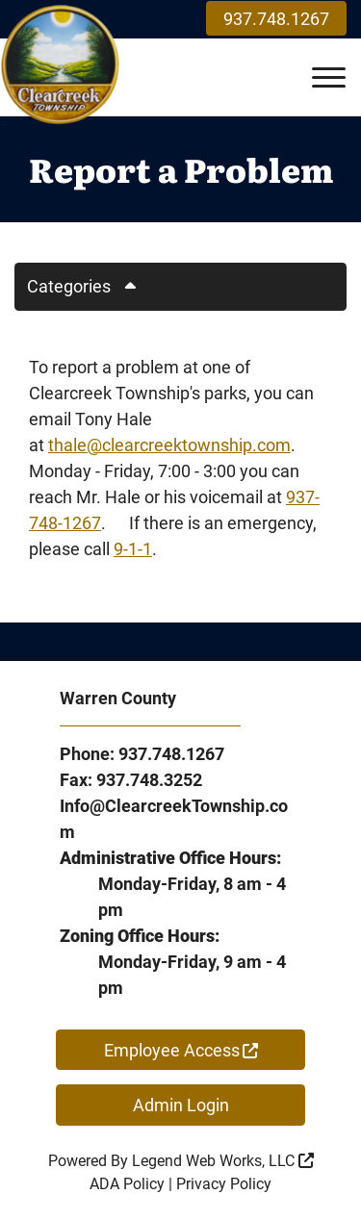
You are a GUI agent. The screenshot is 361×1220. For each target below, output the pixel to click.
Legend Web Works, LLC (223, 1161)
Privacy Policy (223, 1184)
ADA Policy (127, 1184)
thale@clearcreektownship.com (169, 445)
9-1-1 (133, 549)
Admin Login (181, 1105)
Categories (88, 286)
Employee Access (181, 1050)
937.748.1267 (276, 19)
